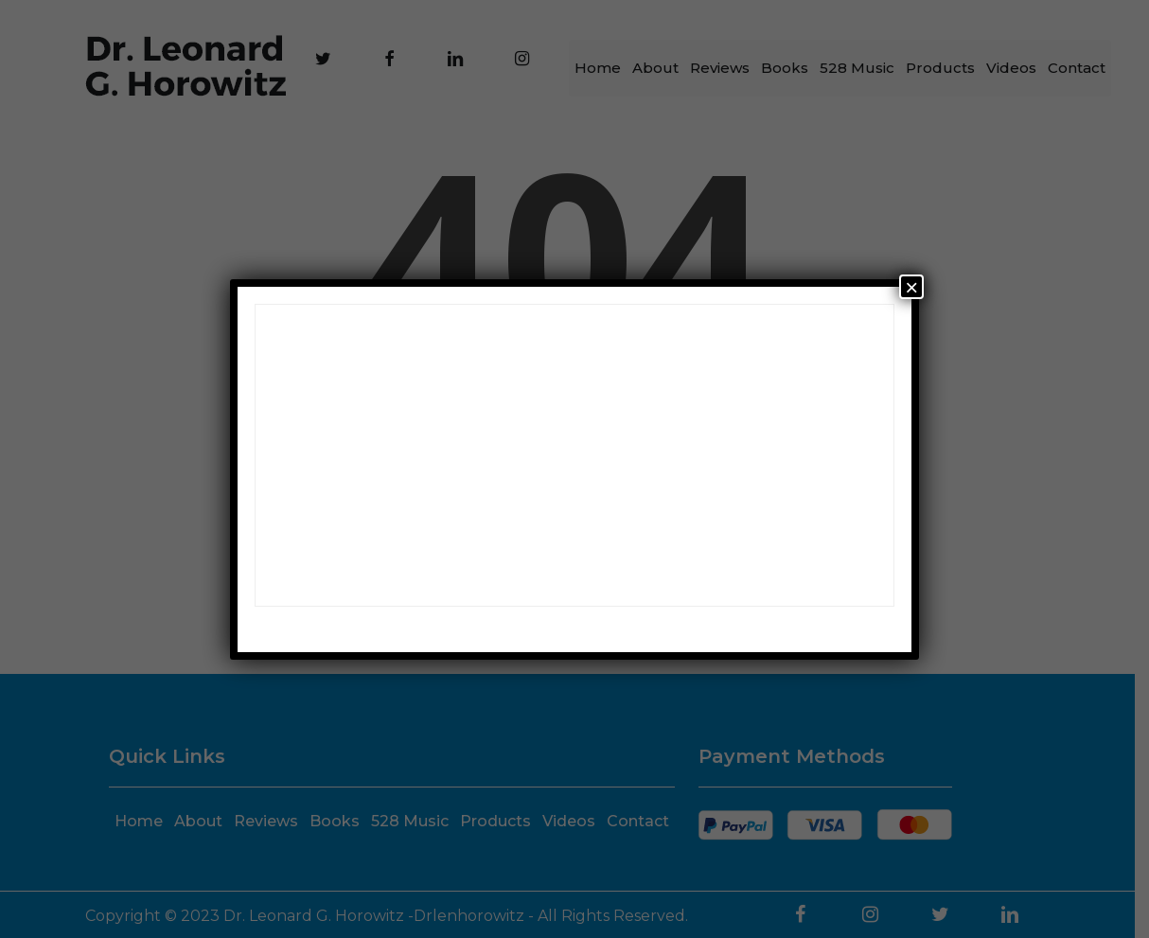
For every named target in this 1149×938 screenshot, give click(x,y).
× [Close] (911, 286)
